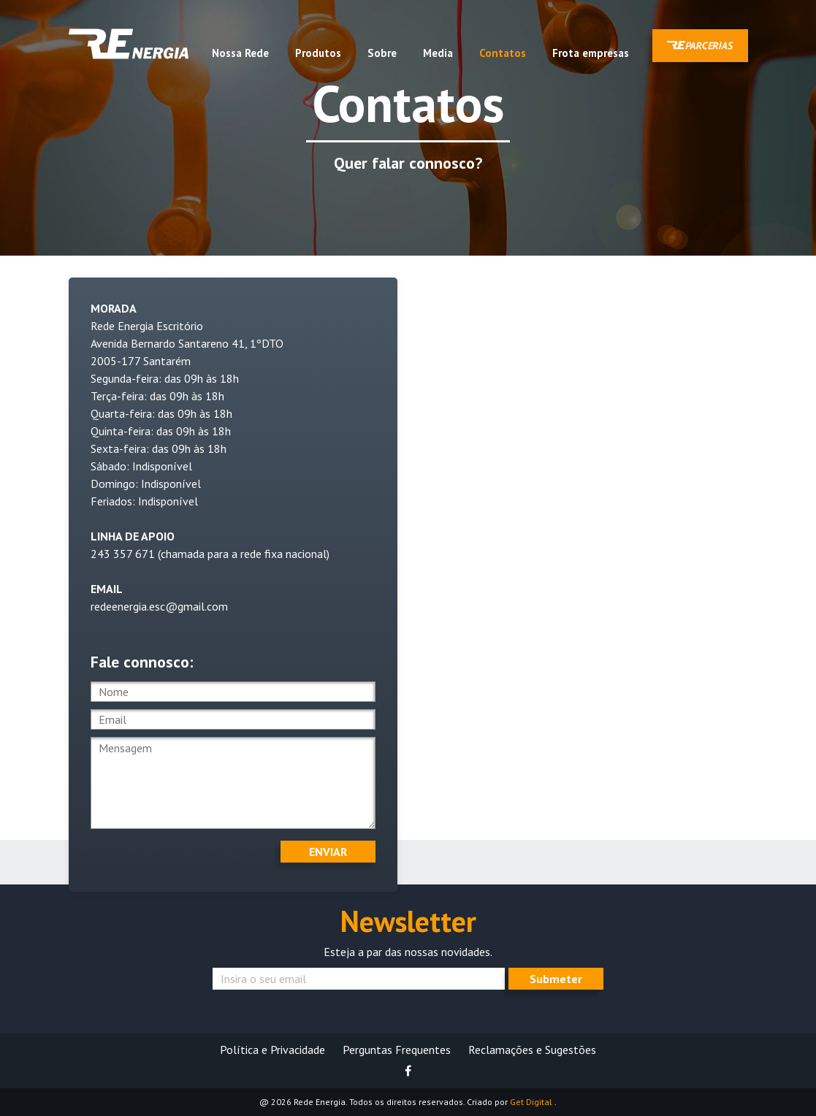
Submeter (556, 978)
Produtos (318, 53)
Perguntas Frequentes (397, 1049)
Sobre (382, 53)
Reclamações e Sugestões (532, 1049)
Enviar (328, 851)
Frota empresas (590, 53)
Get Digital (532, 1101)
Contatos (502, 53)
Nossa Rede (240, 53)
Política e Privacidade (272, 1049)
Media (438, 53)
